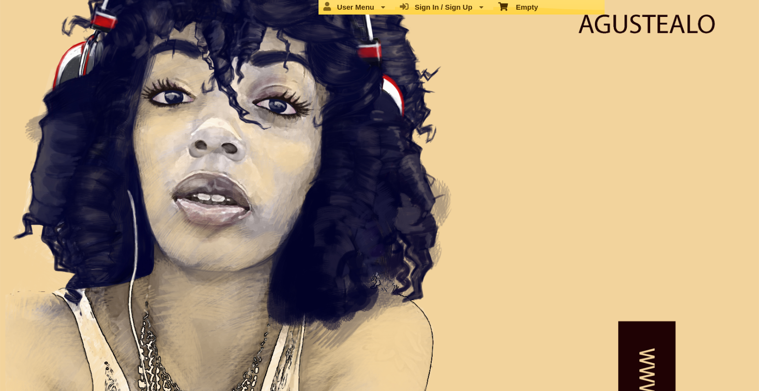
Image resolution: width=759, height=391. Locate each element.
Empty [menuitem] (518, 6)
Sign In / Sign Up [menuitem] (442, 6)
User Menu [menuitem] (354, 6)
